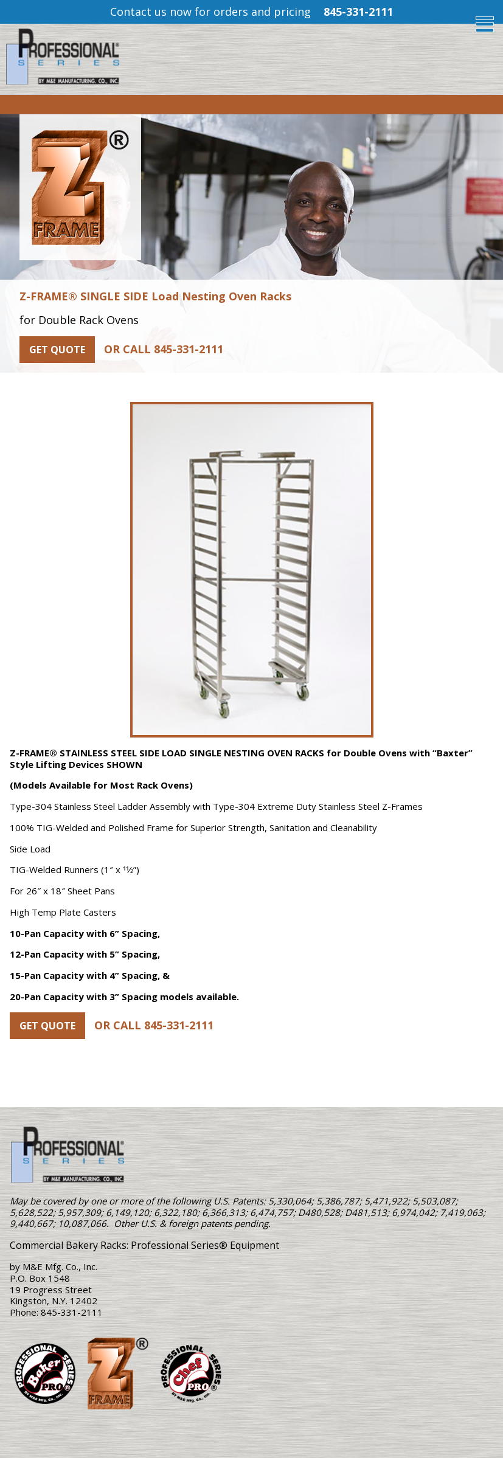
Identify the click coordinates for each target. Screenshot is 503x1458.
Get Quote (57, 349)
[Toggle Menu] (489, 24)
